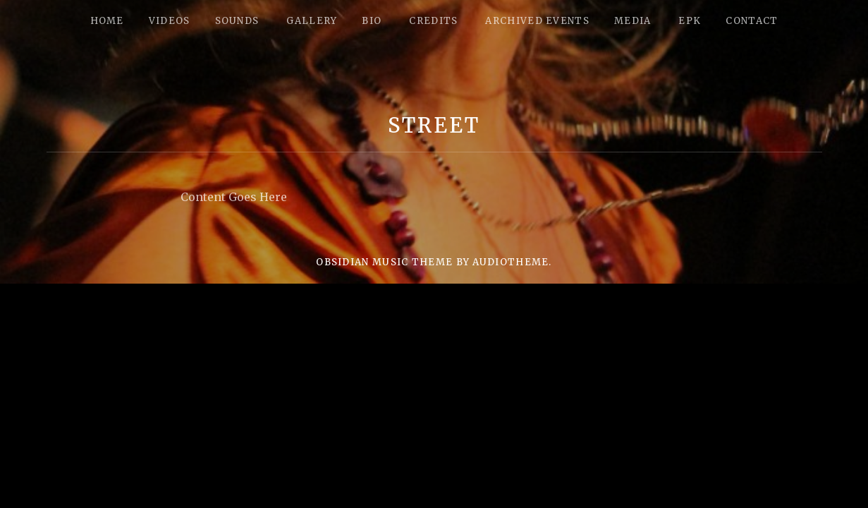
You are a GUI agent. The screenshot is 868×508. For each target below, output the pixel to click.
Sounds (237, 21)
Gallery (311, 21)
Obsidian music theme (384, 262)
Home (107, 21)
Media (633, 21)
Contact (752, 21)
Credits (433, 21)
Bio (371, 21)
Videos (169, 21)
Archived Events (537, 21)
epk (689, 21)
